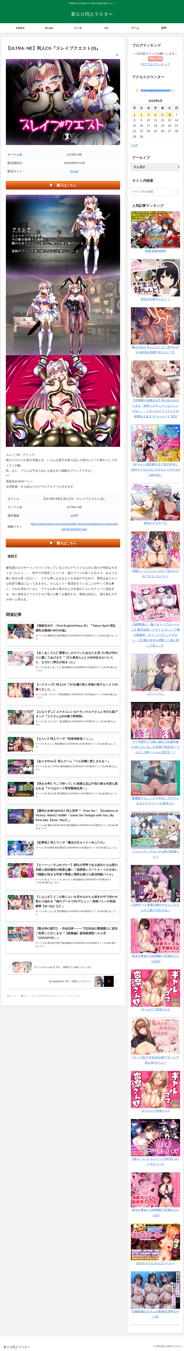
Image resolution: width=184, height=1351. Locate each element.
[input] (155, 191)
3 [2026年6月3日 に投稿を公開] (148, 114)
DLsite (74, 171)
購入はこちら (66, 185)
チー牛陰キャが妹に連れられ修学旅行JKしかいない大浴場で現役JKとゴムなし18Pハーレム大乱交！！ (155, 747)
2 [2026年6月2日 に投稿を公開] (141, 114)
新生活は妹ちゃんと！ (155, 299)
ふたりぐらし (155, 693)
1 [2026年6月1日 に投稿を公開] (134, 114)
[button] (177, 192)
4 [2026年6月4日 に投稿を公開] (155, 114)
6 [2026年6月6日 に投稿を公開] (169, 114)
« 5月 (134, 145)
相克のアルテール (155, 523)
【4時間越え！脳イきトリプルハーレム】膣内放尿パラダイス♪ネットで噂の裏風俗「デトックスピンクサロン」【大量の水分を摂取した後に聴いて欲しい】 (155, 635)
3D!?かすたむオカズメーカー (155, 1263)
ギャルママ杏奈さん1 (155, 1009)
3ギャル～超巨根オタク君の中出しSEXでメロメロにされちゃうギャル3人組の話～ (155, 470)
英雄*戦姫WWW (155, 251)
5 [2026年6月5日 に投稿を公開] (162, 114)
